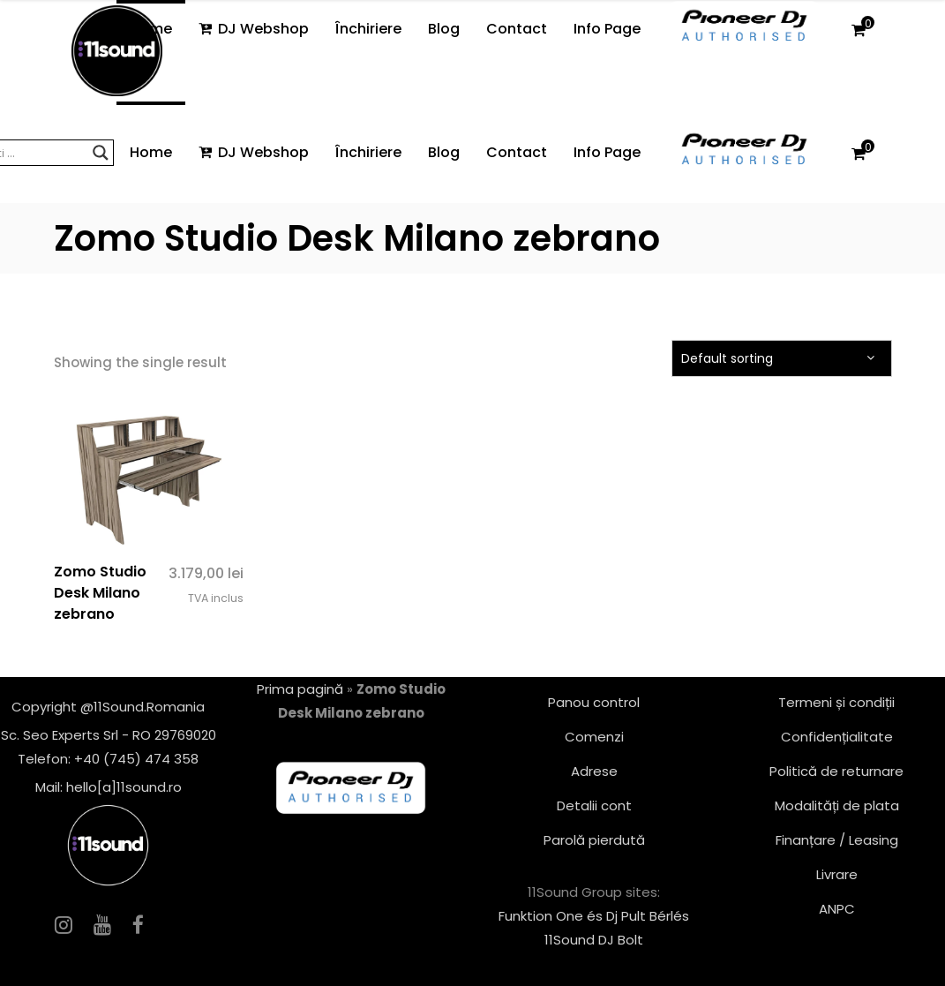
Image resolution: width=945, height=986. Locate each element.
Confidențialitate (837, 736)
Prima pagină (300, 689)
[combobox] (781, 358)
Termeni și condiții (836, 702)
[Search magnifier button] (100, 152)
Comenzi (594, 736)
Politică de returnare (836, 771)
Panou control (594, 702)
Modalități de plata (837, 805)
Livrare (837, 874)
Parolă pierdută (594, 840)
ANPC (837, 908)
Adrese (594, 771)
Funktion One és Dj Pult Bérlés (594, 916)
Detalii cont (594, 805)
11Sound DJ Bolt (593, 939)
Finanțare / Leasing (837, 840)
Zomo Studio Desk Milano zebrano (100, 592)
